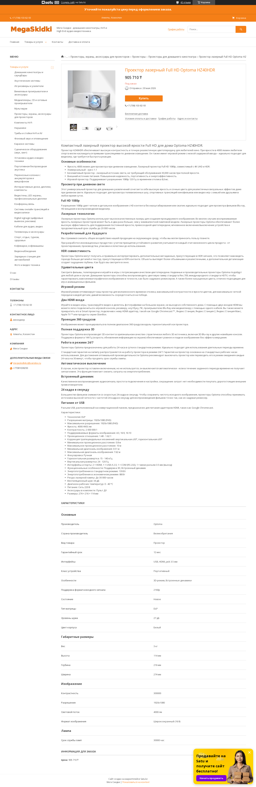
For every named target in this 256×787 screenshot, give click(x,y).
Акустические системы (27, 80)
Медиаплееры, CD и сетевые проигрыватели (30, 101)
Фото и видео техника (27, 265)
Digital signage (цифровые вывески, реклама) (28, 219)
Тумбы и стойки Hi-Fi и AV (28, 133)
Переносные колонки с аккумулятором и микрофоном (27, 178)
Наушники (20, 127)
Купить (144, 98)
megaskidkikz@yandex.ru (27, 363)
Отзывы (14, 279)
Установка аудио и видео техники (29, 159)
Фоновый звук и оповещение (31, 138)
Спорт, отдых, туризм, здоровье (26, 238)
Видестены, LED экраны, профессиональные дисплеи (30, 197)
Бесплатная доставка (136, 113)
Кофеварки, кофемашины (29, 245)
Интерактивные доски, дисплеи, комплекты (32, 188)
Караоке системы (24, 143)
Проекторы (139, 56)
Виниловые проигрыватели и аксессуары (31, 93)
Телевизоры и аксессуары (29, 231)
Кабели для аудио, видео (28, 226)
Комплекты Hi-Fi (23, 122)
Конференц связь (24, 204)
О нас (13, 272)
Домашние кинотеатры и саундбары (28, 74)
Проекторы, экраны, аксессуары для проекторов (99, 56)
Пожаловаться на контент (136, 782)
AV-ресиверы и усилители (29, 86)
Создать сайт (68, 2)
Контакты (57, 41)
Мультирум (20, 108)
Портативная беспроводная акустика (30, 168)
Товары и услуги (34, 41)
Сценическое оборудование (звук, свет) (30, 151)
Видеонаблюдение (25, 251)
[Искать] (241, 29)
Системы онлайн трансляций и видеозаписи (31, 211)
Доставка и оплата (79, 41)
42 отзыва (185, 2)
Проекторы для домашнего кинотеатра (172, 56)
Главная (14, 41)
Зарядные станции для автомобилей (27, 258)
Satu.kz (144, 778)
